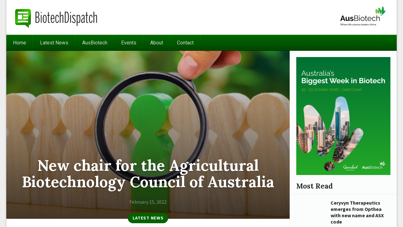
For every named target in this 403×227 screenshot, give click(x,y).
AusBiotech (94, 43)
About (156, 43)
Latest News (54, 43)
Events (128, 43)
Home (19, 43)
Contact (185, 43)
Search (387, 42)
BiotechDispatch (56, 17)
